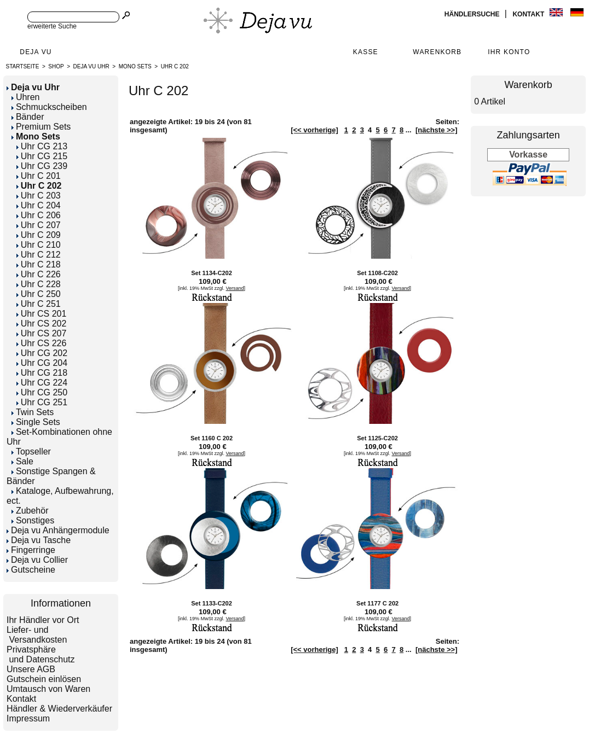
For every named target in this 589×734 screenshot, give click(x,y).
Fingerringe (31, 550)
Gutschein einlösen (44, 679)
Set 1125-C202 (377, 438)
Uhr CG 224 (41, 382)
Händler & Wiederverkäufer (59, 708)
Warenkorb (437, 52)
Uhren (25, 97)
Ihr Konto (509, 52)
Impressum (28, 718)
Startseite (22, 66)
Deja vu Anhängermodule (58, 530)
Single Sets (35, 422)
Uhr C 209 (38, 235)
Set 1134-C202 (211, 273)
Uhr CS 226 (41, 343)
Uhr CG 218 (41, 372)
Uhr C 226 (38, 274)
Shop (55, 66)
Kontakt (529, 14)
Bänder (27, 116)
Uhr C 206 (38, 215)
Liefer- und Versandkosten (37, 634)
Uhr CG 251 (41, 402)
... (409, 130)
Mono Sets (135, 66)
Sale (22, 461)
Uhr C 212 (38, 254)
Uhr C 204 (38, 205)
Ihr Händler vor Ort (43, 620)
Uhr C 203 (38, 195)
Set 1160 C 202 (211, 438)
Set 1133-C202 (211, 603)
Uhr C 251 (38, 303)
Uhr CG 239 (41, 166)
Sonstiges (32, 520)
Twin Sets (32, 412)
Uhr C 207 (38, 225)
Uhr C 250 (38, 294)
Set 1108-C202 (377, 273)
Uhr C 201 (38, 175)
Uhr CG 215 (41, 156)
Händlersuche (472, 14)
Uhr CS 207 (41, 333)
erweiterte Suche (52, 26)
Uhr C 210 (38, 244)
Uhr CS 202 (41, 323)
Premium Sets (41, 126)
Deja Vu (35, 52)
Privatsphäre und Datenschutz (41, 654)
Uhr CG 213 (41, 146)
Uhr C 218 (38, 264)
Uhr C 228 (38, 284)
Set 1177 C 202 (377, 603)
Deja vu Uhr (91, 66)
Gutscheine (31, 569)
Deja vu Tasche (39, 540)
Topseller (31, 451)
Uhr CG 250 (41, 392)
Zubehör (30, 510)
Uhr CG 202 (41, 353)
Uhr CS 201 (41, 313)
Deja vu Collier (37, 559)
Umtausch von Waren (48, 689)
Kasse (365, 52)
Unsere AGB (31, 669)
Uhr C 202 (175, 66)
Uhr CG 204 (41, 363)
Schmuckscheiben (49, 107)
